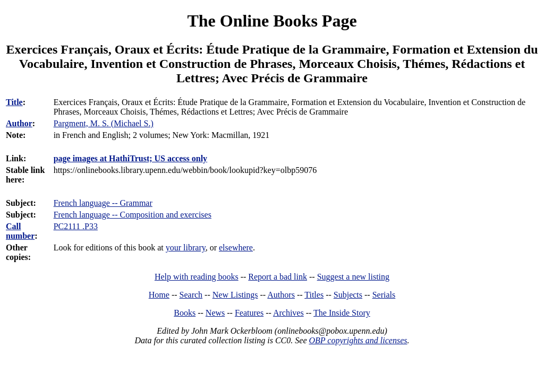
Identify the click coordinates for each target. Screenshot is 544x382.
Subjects (348, 294)
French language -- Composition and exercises (132, 214)
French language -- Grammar (103, 202)
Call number (20, 231)
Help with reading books (197, 276)
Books (185, 312)
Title (14, 102)
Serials (384, 294)
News (215, 312)
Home (159, 294)
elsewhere (236, 247)
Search (191, 294)
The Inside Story (341, 312)
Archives (288, 312)
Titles (314, 294)
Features (249, 312)
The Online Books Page (271, 20)
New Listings (235, 294)
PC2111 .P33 (76, 226)
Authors (281, 294)
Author (19, 123)
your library (186, 247)
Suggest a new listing (353, 276)
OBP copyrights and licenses (358, 340)
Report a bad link (277, 276)
